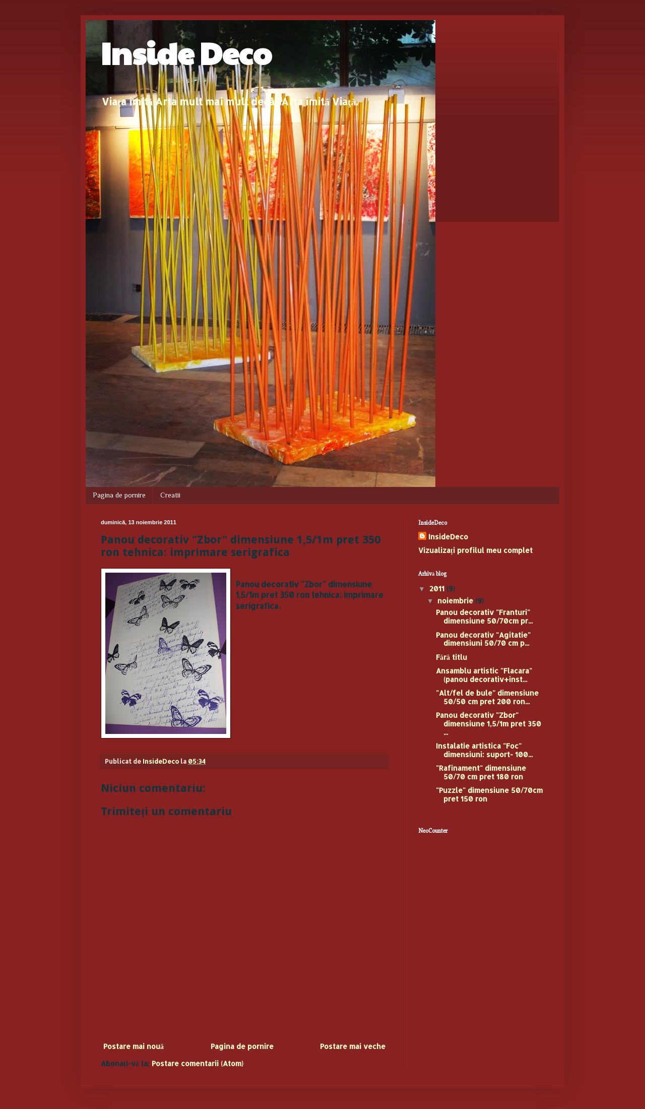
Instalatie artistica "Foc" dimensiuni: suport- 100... (484, 750)
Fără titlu (451, 657)
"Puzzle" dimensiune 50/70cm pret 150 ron (489, 794)
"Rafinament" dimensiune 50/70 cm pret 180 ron (481, 772)
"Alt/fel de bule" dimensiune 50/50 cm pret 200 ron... (487, 697)
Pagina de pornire (119, 495)
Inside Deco (186, 52)
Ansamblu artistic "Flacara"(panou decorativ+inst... (484, 675)
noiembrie (456, 600)
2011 (437, 588)
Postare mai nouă (133, 1046)
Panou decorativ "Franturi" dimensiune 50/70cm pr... (484, 616)
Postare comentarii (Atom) (197, 1063)
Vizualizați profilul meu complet (475, 550)
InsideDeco (448, 536)
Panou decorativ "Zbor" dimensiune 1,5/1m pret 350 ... (488, 723)
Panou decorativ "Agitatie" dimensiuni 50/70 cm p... (483, 639)
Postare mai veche (352, 1046)
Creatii (170, 495)
